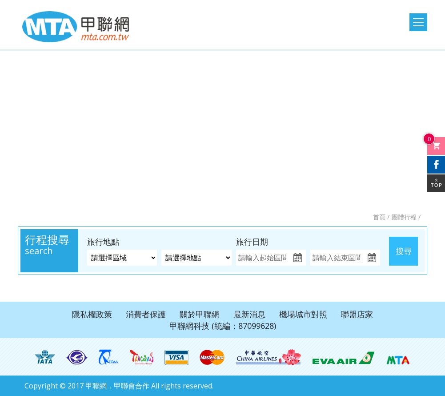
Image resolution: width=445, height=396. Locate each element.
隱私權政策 (92, 314)
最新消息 (249, 314)
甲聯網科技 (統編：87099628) (222, 325)
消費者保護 (146, 314)
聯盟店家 (357, 314)
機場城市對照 (303, 314)
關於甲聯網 (200, 314)
